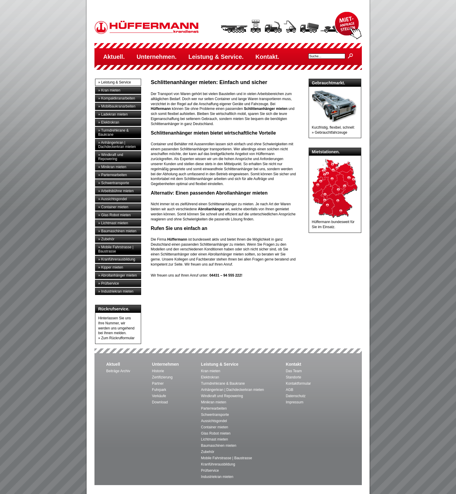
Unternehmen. (156, 56)
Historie (158, 371)
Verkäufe (159, 396)
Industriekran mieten (217, 477)
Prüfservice (210, 470)
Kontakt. (267, 56)
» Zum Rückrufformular (116, 338)
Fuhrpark (159, 390)
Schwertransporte (215, 415)
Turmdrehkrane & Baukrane (223, 383)
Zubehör (207, 452)
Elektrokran (210, 377)
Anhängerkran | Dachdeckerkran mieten (232, 390)
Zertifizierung (162, 377)
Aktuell (113, 364)
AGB (289, 390)
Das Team (294, 371)
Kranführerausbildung (218, 464)
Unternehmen (165, 364)
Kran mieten (210, 371)
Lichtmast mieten (214, 439)
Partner (158, 383)
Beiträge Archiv (118, 371)
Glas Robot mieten (216, 433)
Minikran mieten (213, 402)
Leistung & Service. (216, 56)
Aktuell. (114, 56)
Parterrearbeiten (214, 408)
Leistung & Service (220, 364)
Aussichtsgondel (214, 421)
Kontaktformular (298, 383)
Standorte (293, 377)
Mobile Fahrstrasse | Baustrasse (226, 458)
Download (160, 402)
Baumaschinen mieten (218, 446)
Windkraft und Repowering (222, 396)
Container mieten (214, 427)
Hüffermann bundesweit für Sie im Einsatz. (335, 222)
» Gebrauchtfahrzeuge (329, 132)
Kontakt (293, 364)
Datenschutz (296, 396)
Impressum (294, 402)
